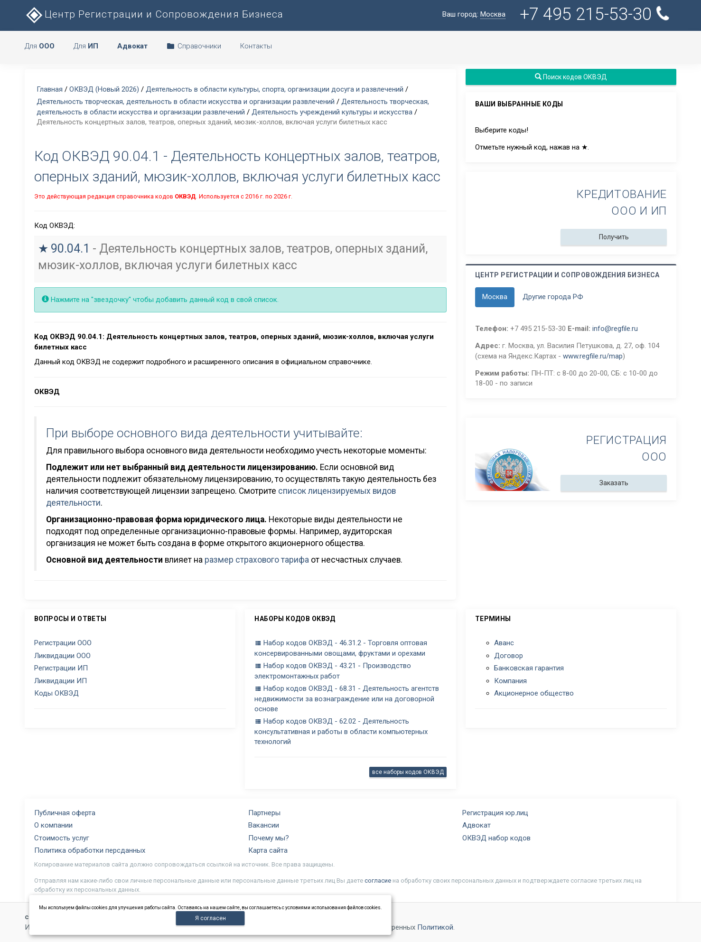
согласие (378, 880)
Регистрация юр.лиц (495, 813)
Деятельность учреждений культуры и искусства (332, 112)
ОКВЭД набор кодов (496, 838)
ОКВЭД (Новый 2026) (104, 89)
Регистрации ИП (61, 668)
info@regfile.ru (615, 328)
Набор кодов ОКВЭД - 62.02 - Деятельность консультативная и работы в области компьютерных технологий (341, 731)
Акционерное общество (534, 693)
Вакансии (263, 825)
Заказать (613, 483)
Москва (494, 296)
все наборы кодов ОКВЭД (408, 772)
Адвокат (476, 825)
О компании (53, 825)
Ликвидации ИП (60, 681)
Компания (510, 681)
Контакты (256, 46)
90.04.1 (70, 248)
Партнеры (264, 813)
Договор (508, 655)
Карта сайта (268, 850)
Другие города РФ (553, 296)
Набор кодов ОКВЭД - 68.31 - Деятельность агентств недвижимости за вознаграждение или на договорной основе (346, 698)
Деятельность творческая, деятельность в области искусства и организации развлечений (186, 101)
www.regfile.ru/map (593, 356)
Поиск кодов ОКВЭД (571, 77)
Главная (50, 89)
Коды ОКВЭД (56, 693)
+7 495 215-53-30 (596, 14)
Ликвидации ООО (62, 655)
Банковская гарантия (529, 668)
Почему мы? (268, 838)
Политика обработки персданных (89, 850)
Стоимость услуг (61, 838)
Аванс (504, 643)
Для (40, 46)
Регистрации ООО (63, 643)
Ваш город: (473, 14)
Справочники (194, 46)
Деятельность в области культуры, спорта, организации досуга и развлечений (274, 89)
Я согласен (210, 918)
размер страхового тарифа (257, 560)
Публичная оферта (64, 813)
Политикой (435, 927)
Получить (613, 237)
